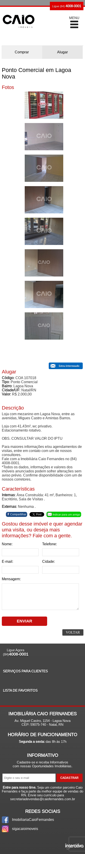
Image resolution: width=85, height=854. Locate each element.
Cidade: (48, 561)
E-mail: (7, 561)
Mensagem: (11, 579)
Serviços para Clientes (25, 671)
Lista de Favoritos (20, 690)
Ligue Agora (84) (15, 652)
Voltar (73, 632)
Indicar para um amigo (63, 514)
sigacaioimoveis (25, 829)
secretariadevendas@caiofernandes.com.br (42, 799)
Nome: (7, 544)
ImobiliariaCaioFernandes (33, 820)
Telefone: (49, 544)
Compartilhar (16, 514)
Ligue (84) (66, 6)
